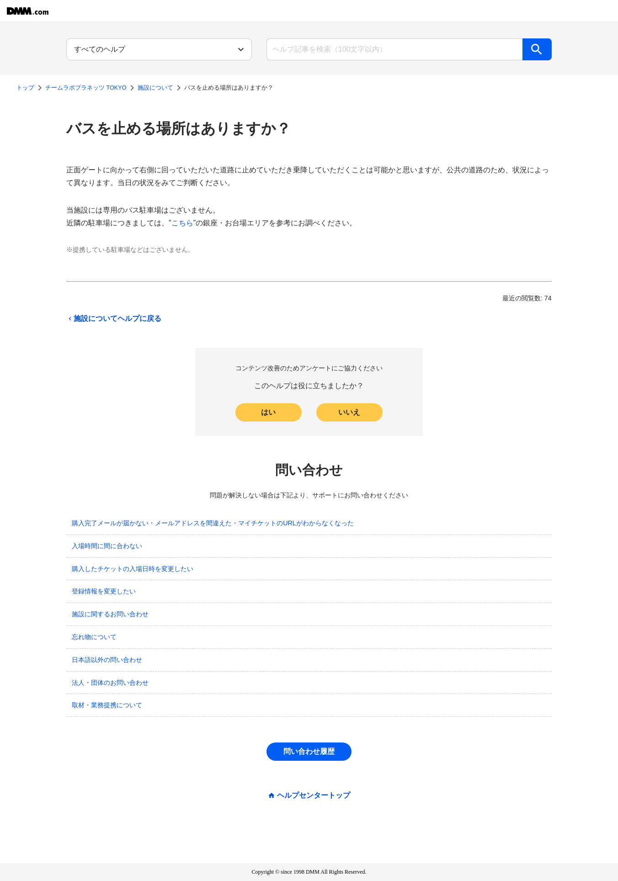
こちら (182, 223)
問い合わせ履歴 (309, 751)
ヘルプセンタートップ (313, 795)
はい (268, 412)
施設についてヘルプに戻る (113, 318)
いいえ (349, 412)
